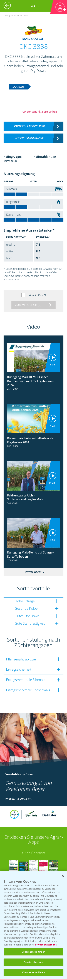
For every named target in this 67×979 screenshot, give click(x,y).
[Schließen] (63, 876)
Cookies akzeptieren (33, 972)
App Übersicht (34, 853)
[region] (33, 925)
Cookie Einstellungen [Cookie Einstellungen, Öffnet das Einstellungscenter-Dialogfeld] (33, 951)
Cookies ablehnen (33, 962)
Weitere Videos (33, 572)
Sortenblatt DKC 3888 (29, 126)
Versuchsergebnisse (29, 138)
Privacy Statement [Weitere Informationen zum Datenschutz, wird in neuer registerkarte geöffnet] (46, 944)
